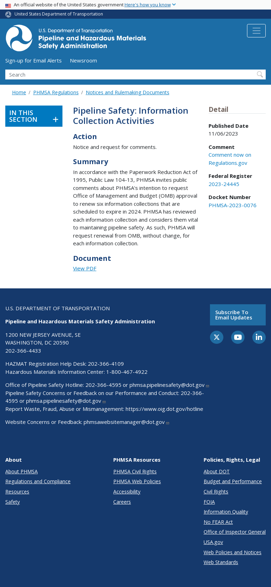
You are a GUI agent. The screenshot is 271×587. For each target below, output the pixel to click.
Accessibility (126, 491)
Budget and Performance (233, 481)
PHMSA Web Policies (137, 481)
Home (19, 92)
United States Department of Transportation (58, 14)
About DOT (217, 471)
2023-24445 (224, 183)
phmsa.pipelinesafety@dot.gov (170, 384)
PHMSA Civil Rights (135, 471)
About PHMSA (21, 471)
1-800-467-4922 (126, 371)
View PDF (84, 268)
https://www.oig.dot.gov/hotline (164, 408)
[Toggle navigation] (256, 30)
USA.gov (213, 542)
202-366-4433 (23, 350)
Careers (122, 501)
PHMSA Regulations (56, 92)
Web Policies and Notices (232, 552)
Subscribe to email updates (233, 315)
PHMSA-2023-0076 (233, 205)
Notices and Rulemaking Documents (127, 92)
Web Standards (221, 562)
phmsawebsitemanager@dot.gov (127, 421)
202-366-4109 (106, 363)
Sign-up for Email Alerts (33, 60)
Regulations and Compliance (38, 481)
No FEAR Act (218, 522)
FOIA (209, 501)
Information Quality (226, 511)
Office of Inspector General (235, 531)
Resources (17, 491)
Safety (12, 501)
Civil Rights (216, 491)
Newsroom (83, 60)
